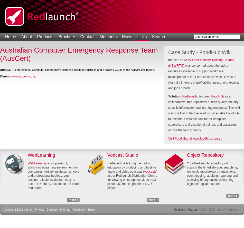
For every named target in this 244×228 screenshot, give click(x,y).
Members (108, 37)
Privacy (39, 209)
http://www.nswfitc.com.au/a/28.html (153, 200)
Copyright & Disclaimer (18, 209)
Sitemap (65, 209)
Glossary (52, 209)
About (26, 37)
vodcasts (150, 171)
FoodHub (217, 96)
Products (45, 37)
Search (158, 37)
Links (142, 37)
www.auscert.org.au (24, 76)
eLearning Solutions (73, 200)
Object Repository (232, 196)
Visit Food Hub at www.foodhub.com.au (195, 138)
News (127, 37)
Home (10, 37)
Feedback (79, 209)
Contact (87, 37)
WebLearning (37, 163)
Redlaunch (189, 96)
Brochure (67, 37)
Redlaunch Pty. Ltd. (42, 16)
